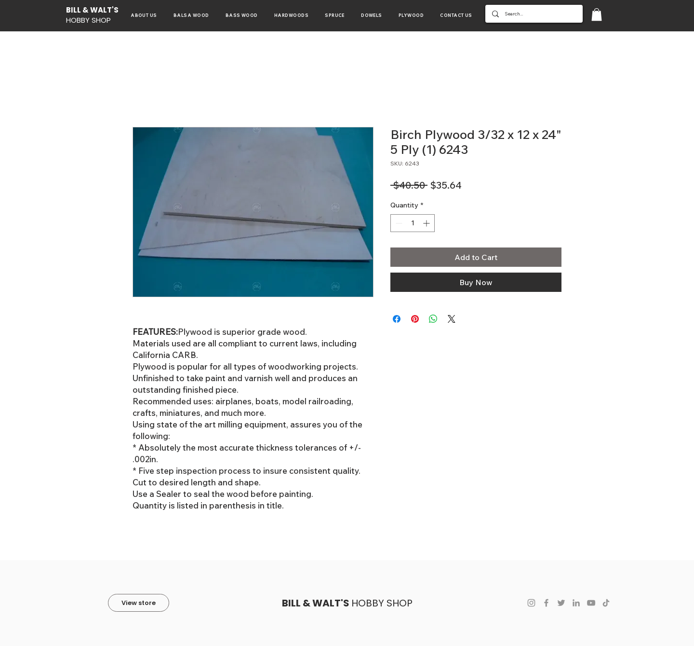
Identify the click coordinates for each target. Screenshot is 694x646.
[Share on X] (451, 319)
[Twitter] (561, 603)
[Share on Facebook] (396, 319)
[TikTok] (606, 603)
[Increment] (427, 223)
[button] (596, 14)
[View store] (138, 603)
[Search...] (533, 14)
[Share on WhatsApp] (433, 319)
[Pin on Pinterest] (415, 319)
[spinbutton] (412, 223)
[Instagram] (531, 603)
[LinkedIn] (576, 603)
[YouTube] (591, 603)
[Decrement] (398, 223)
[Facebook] (546, 603)
